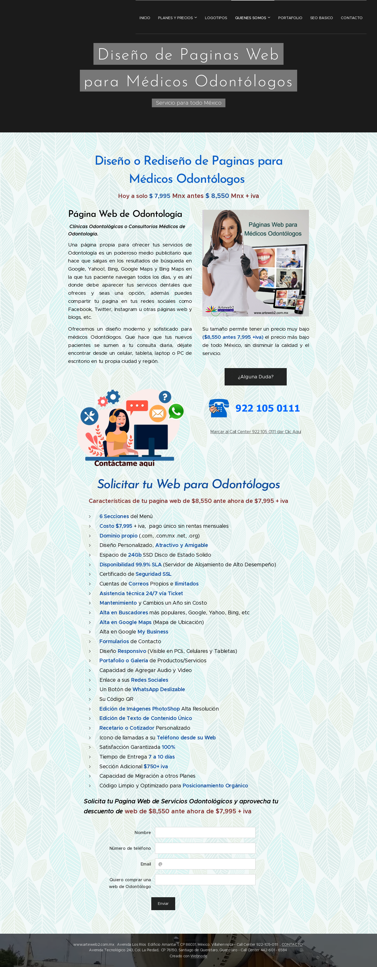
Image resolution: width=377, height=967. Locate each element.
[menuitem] (136, 17)
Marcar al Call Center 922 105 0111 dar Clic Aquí (255, 431)
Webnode (198, 956)
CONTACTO (292, 944)
